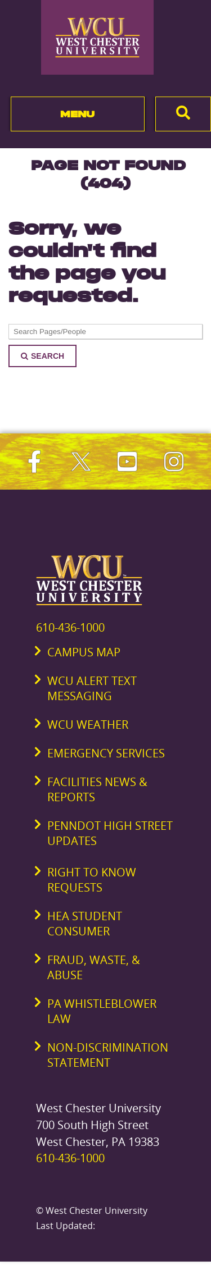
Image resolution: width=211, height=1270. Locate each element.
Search (42, 355)
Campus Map (83, 652)
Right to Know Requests (91, 880)
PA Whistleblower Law (101, 1011)
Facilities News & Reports (97, 789)
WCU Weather (87, 724)
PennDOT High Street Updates (110, 833)
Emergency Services (106, 753)
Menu (77, 114)
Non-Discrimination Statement (107, 1055)
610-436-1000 (70, 627)
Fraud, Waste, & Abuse (93, 967)
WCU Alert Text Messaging (92, 688)
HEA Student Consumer (84, 923)
